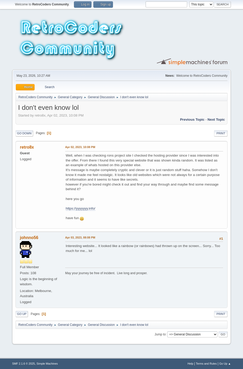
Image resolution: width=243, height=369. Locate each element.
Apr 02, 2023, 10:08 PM (80, 147)
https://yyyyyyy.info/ (80, 208)
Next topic (216, 119)
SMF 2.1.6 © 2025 (23, 363)
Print (220, 133)
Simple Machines (47, 363)
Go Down (24, 133)
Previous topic (192, 119)
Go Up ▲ (225, 363)
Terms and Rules (206, 363)
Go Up (21, 314)
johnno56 (29, 237)
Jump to (160, 334)
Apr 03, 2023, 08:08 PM (80, 237)
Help (190, 363)
